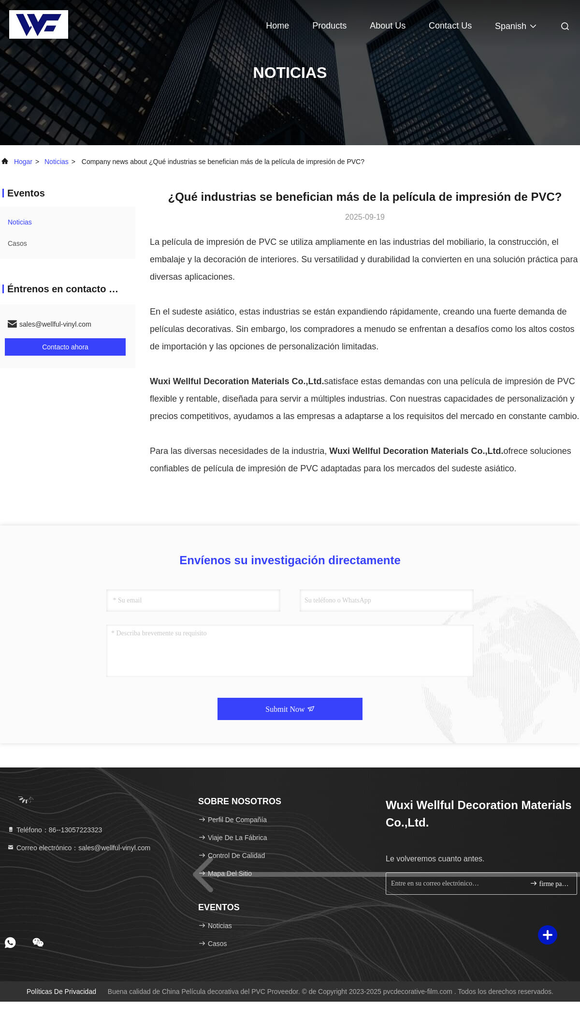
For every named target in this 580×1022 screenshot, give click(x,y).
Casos (17, 243)
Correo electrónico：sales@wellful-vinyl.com (78, 848)
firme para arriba (549, 883)
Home (277, 25)
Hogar (23, 161)
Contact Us (450, 25)
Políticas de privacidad (61, 991)
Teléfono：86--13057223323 (54, 830)
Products (329, 25)
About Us (388, 25)
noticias (56, 161)
